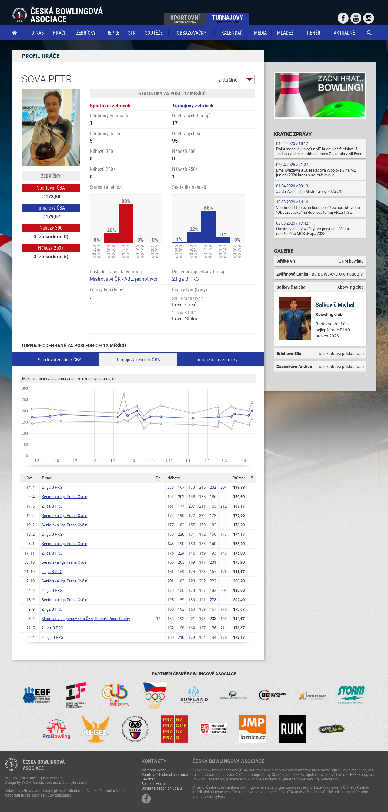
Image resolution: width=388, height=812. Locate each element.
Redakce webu (153, 783)
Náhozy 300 (50, 227)
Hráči (59, 32)
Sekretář (148, 779)
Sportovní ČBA (51, 187)
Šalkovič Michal (335, 304)
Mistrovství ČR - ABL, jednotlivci (123, 279)
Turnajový (227, 18)
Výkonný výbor (154, 769)
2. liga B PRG (52, 628)
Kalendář (232, 32)
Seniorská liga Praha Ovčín (64, 496)
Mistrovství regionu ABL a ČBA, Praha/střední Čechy (86, 618)
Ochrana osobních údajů (162, 788)
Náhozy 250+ (51, 247)
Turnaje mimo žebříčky (217, 359)
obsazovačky (191, 32)
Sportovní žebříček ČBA (60, 359)
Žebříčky (85, 32)
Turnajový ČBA (51, 207)
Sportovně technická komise (165, 774)
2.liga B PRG (185, 279)
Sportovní (185, 18)
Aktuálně (344, 32)
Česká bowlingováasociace (44, 765)
